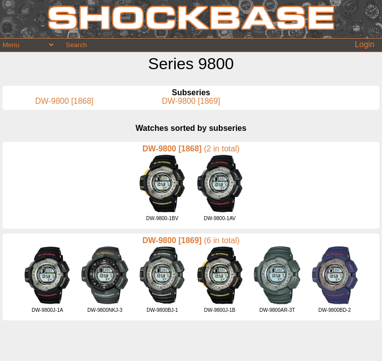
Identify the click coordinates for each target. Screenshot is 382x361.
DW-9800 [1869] (191, 101)
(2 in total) (221, 148)
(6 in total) (221, 240)
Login (364, 44)
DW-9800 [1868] (64, 101)
